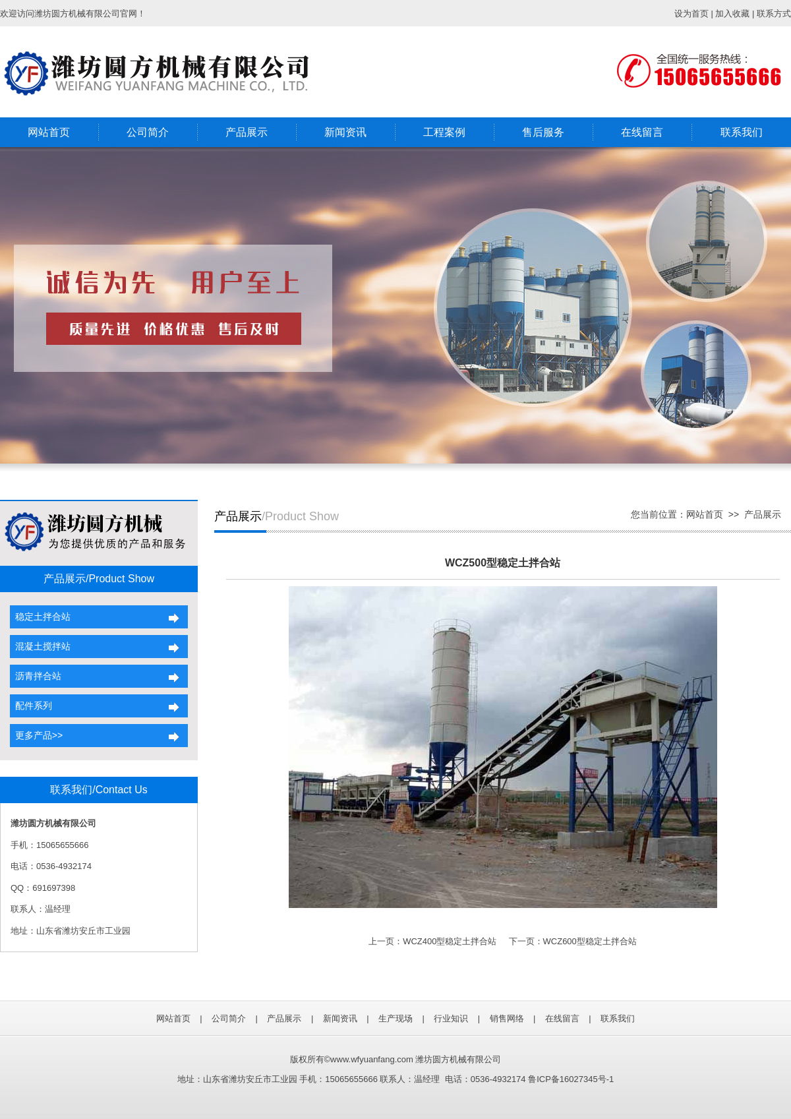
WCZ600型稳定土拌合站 (590, 941)
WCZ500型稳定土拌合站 (502, 562)
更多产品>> (36, 735)
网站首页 (49, 132)
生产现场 (395, 1018)
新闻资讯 (345, 132)
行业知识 (451, 1018)
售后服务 (543, 132)
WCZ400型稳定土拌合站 (449, 941)
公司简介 (148, 132)
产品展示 (246, 132)
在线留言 (642, 132)
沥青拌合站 (35, 676)
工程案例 (444, 132)
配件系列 (31, 705)
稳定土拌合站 (40, 616)
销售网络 (507, 1018)
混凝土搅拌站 (40, 646)
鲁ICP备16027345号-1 (571, 1079)
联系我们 (741, 132)
